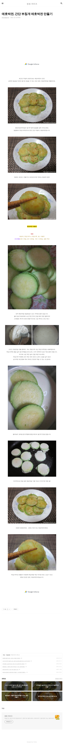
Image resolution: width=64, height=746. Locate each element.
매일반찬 (8, 655)
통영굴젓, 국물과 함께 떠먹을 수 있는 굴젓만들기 (14, 666)
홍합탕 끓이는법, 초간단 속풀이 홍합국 (11, 658)
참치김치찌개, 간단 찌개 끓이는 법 (10, 669)
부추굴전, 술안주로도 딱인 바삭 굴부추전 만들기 (14, 663)
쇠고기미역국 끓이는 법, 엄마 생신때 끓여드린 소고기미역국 (16, 661)
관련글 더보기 (58, 678)
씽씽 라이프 (8, 716)
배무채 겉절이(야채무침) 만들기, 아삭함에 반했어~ (14, 672)
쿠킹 (4, 655)
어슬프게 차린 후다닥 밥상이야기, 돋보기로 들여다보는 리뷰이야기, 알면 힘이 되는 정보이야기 (29, 718)
